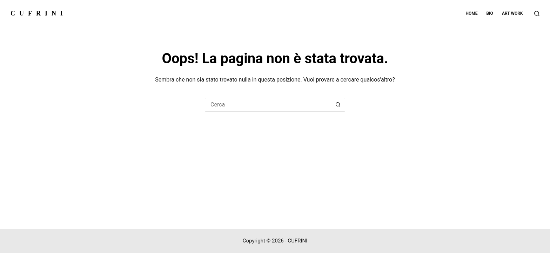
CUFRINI (39, 13)
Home (471, 13)
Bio (489, 13)
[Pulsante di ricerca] (338, 105)
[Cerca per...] (268, 105)
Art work (512, 13)
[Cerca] (536, 13)
